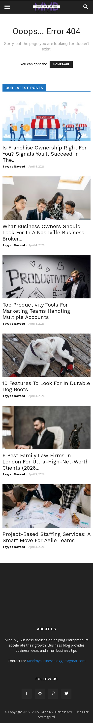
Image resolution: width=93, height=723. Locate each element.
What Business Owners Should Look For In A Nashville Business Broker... (43, 232)
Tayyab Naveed (13, 166)
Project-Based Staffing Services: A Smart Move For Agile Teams (46, 537)
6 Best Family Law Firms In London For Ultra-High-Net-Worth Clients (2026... (45, 461)
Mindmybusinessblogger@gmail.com (56, 660)
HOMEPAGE (61, 64)
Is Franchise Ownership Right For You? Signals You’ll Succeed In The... (44, 154)
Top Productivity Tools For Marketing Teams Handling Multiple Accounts (36, 311)
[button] (86, 7)
